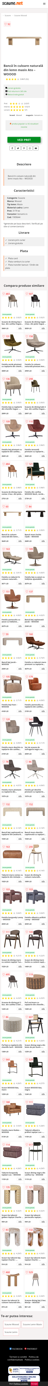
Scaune (8, 15)
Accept (34, 1383)
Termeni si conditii (18, 1356)
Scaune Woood (20, 15)
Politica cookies (32, 1359)
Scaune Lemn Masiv (32, 1324)
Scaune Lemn (11, 1332)
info (20, 328)
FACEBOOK (16, 1349)
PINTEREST (30, 1349)
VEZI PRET (24, 140)
